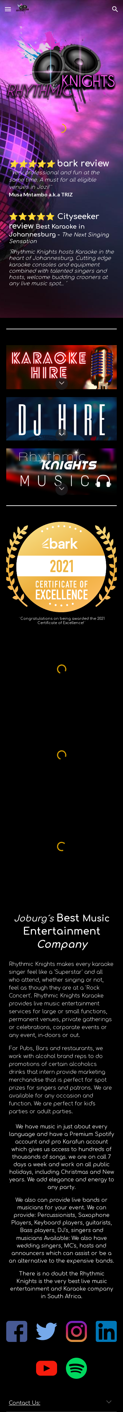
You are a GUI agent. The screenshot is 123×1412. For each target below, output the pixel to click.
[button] (8, 9)
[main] (61, 178)
